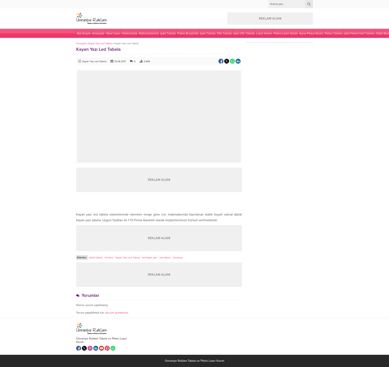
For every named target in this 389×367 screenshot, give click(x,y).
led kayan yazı (149, 257)
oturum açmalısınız (116, 312)
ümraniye (178, 257)
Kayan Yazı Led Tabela (100, 43)
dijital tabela (95, 257)
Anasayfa (81, 43)
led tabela (164, 257)
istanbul (109, 257)
